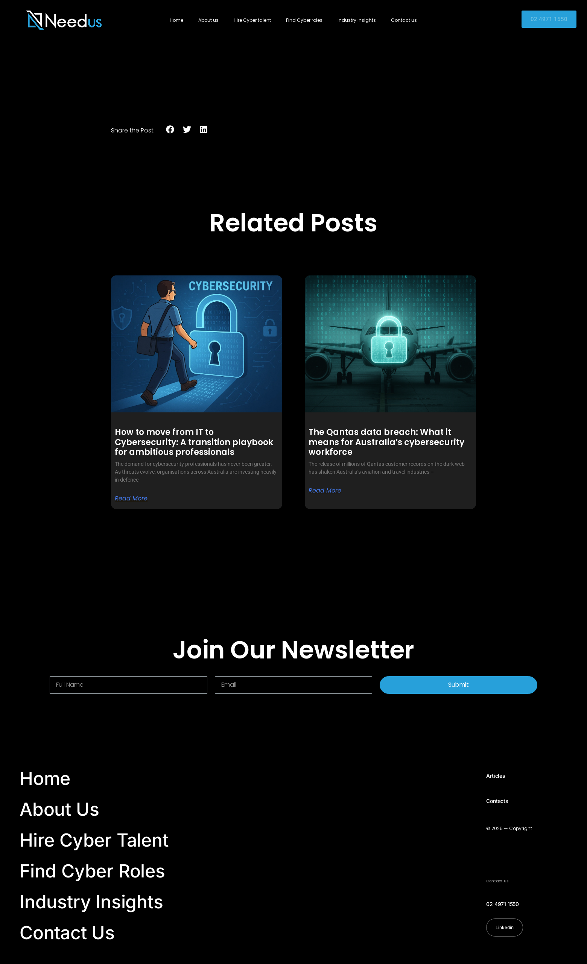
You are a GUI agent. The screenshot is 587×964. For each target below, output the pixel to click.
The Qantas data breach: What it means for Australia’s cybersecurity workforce (386, 442)
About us (208, 20)
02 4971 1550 (502, 904)
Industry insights (357, 20)
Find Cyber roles (304, 20)
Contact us (404, 20)
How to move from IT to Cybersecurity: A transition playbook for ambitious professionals (194, 442)
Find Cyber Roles (92, 871)
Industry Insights (91, 902)
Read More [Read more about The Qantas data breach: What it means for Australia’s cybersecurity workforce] (325, 491)
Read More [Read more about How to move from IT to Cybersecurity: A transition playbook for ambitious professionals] (131, 499)
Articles (495, 775)
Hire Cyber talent (252, 20)
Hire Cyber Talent (94, 840)
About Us (59, 809)
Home (176, 20)
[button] (170, 129)
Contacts (497, 801)
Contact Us (67, 932)
